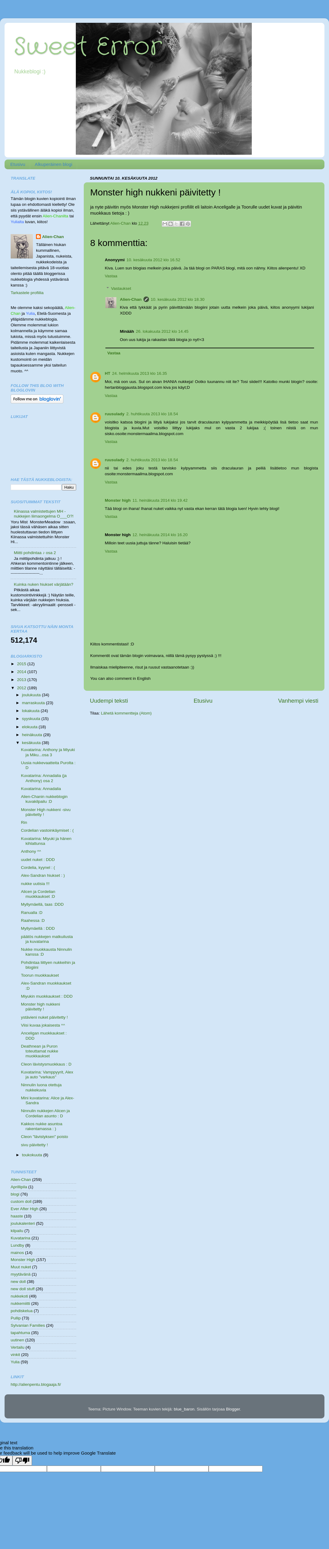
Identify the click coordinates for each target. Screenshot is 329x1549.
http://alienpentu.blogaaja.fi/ (36, 1384)
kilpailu (17, 1230)
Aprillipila (19, 1187)
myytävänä (20, 1274)
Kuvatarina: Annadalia (41, 788)
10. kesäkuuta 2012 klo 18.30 (177, 299)
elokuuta (30, 727)
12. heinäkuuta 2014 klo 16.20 (160, 534)
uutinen (17, 1340)
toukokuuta (32, 1155)
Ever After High (24, 1209)
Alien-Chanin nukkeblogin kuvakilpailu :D (44, 799)
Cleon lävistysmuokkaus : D (46, 1064)
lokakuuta (31, 710)
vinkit (15, 1354)
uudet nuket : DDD (38, 859)
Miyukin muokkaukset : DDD (47, 996)
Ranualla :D (32, 912)
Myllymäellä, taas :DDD (42, 904)
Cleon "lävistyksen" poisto (44, 1136)
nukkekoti (19, 1296)
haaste (17, 1216)
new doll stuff (23, 1289)
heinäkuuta (32, 734)
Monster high (118, 500)
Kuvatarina (20, 1238)
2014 (22, 671)
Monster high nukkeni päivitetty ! (40, 1006)
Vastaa (111, 276)
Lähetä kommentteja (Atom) (126, 713)
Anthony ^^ (31, 851)
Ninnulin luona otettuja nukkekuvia (41, 1087)
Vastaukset (121, 288)
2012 (22, 688)
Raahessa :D (33, 920)
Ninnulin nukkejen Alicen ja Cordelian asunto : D (45, 1113)
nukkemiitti (20, 1303)
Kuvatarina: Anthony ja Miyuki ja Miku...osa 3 (48, 752)
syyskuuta (31, 718)
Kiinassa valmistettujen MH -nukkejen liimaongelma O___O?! (43, 513)
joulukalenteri (23, 1223)
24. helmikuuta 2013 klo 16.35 (139, 373)
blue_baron (184, 1409)
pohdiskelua (22, 1310)
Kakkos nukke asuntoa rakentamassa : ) (41, 1126)
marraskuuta (34, 703)
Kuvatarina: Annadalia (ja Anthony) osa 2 (44, 778)
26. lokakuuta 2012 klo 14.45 (162, 331)
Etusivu (17, 164)
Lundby (17, 1245)
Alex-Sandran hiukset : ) (43, 875)
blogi (15, 1194)
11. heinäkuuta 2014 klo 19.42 (160, 500)
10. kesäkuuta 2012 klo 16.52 (153, 260)
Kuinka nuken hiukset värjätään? (43, 584)
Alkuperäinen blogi (53, 164)
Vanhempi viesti (298, 700)
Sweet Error (88, 47)
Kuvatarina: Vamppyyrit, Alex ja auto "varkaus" (47, 1074)
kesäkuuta (32, 742)
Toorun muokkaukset (40, 975)
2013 (22, 679)
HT (107, 373)
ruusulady (115, 414)
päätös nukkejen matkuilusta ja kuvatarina (47, 939)
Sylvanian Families (28, 1325)
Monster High (23, 1259)
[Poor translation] (22, 1461)
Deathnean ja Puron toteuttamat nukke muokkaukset (39, 1051)
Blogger (233, 1409)
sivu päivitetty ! (34, 1145)
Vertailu (17, 1347)
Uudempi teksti (109, 700)
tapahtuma (20, 1332)
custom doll (21, 1201)
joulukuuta (32, 695)
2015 (22, 664)
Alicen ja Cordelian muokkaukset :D (38, 894)
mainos (17, 1252)
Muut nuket (21, 1267)
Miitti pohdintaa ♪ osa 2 (35, 552)
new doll (18, 1281)
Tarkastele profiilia (27, 292)
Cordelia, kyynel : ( (38, 867)
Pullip (16, 1318)
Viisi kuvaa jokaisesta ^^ (43, 1025)
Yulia (15, 1362)
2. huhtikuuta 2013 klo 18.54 (152, 414)
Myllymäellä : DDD (38, 928)
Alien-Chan (131, 299)
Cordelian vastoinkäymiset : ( (47, 830)
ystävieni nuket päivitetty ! (44, 1017)
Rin (24, 822)
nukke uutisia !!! (35, 883)
